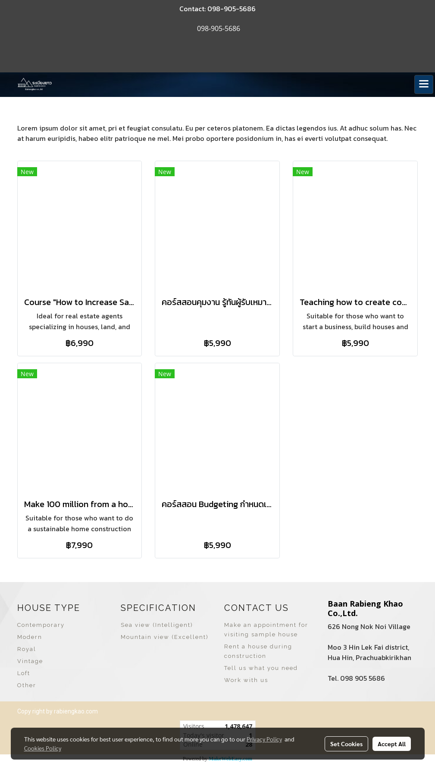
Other (26, 685)
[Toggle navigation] (423, 84)
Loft (23, 673)
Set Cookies (346, 743)
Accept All (392, 743)
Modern (29, 637)
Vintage (30, 661)
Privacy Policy (264, 739)
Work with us (246, 680)
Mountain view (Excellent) (165, 637)
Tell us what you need (261, 668)
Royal (26, 649)
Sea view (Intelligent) (157, 625)
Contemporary (41, 625)
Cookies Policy (42, 748)
